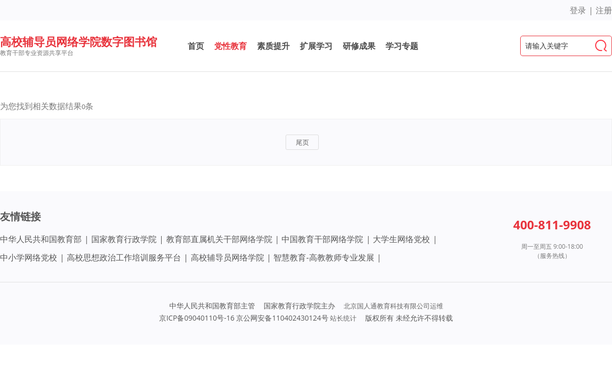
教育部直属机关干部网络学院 (219, 239)
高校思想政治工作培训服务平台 (124, 257)
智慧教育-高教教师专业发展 (323, 257)
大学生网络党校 (401, 239)
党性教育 (230, 45)
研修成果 (359, 45)
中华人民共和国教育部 (41, 239)
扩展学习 (316, 45)
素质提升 (273, 45)
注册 (604, 10)
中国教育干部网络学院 (322, 239)
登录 (578, 10)
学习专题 (402, 45)
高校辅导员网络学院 (227, 257)
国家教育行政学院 (124, 239)
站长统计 (343, 318)
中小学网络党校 (28, 257)
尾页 (302, 142)
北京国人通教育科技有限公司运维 (393, 305)
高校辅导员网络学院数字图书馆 (78, 41)
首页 (196, 45)
